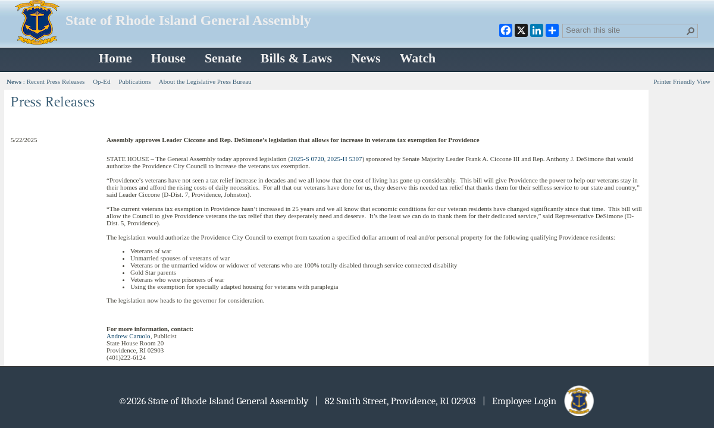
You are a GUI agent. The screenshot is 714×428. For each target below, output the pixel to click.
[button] (690, 30)
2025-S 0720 (307, 158)
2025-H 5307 (344, 158)
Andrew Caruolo (129, 335)
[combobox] (625, 29)
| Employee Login (539, 401)
